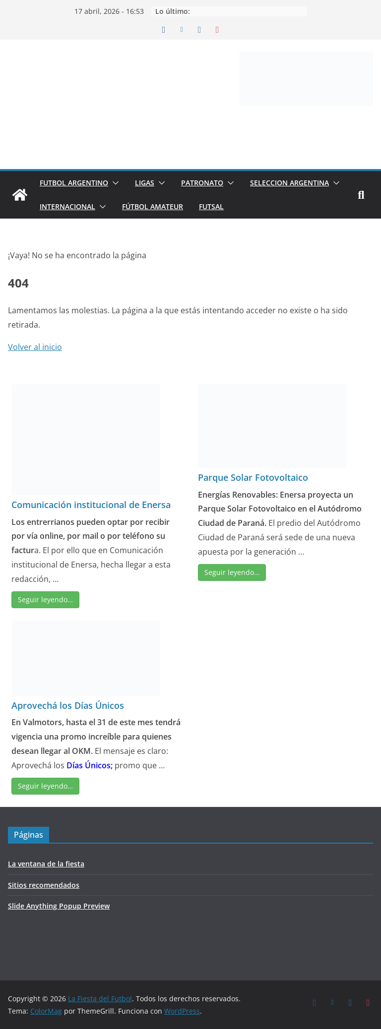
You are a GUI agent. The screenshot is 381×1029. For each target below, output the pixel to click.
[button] (113, 183)
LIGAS (144, 182)
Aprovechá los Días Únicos (67, 705)
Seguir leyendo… (45, 599)
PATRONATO (202, 182)
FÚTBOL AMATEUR (152, 206)
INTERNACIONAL (67, 206)
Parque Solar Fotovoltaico (253, 477)
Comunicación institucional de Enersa (91, 505)
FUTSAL (211, 206)
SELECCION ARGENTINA (289, 182)
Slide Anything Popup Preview (59, 906)
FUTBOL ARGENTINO (74, 182)
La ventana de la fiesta (46, 863)
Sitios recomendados (43, 885)
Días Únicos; (89, 765)
